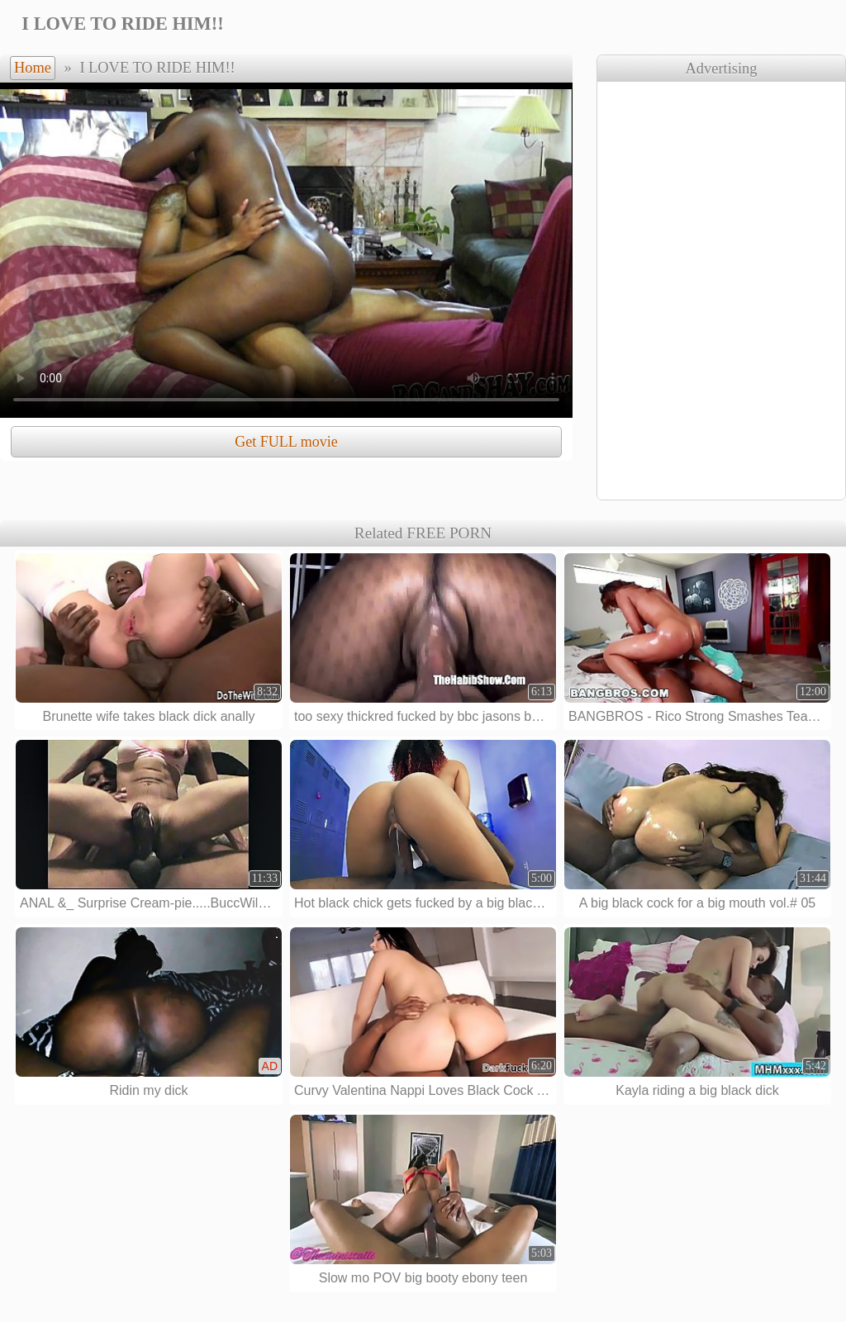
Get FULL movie (286, 442)
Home (32, 67)
